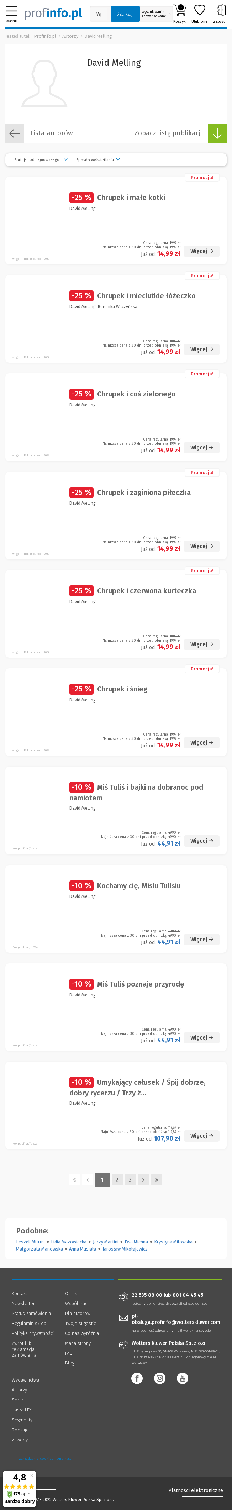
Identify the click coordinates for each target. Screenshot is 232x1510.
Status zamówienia (31, 1313)
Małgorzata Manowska (39, 1249)
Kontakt (19, 1293)
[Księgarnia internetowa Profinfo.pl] (53, 14)
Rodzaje (20, 1429)
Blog (69, 1363)
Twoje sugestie (80, 1323)
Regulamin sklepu (30, 1323)
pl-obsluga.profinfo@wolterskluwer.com (176, 1319)
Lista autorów (39, 133)
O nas (71, 1293)
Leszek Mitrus (30, 1242)
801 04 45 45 (188, 1295)
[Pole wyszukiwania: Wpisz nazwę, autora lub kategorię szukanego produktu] (98, 14)
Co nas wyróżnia (82, 1333)
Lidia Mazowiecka (68, 1242)
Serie (17, 1400)
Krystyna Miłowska (173, 1242)
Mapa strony (78, 1343)
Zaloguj (220, 13)
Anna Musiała (82, 1249)
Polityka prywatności (33, 1333)
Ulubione (199, 13)
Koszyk (179, 13)
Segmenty (22, 1419)
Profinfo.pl (45, 36)
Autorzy (70, 36)
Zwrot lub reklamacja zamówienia (24, 1349)
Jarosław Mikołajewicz (125, 1249)
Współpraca (77, 1303)
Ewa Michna (136, 1242)
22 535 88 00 (147, 1295)
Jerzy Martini (105, 1242)
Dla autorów (77, 1313)
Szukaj (124, 14)
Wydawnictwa (25, 1380)
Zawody (20, 1439)
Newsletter (23, 1303)
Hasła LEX (22, 1409)
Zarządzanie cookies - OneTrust (45, 1459)
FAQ (69, 1353)
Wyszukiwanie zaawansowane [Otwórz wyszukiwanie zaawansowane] (156, 14)
